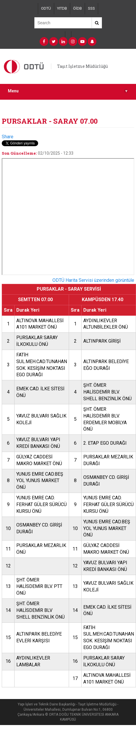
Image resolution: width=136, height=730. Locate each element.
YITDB (62, 8)
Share (7, 136)
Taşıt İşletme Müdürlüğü (82, 66)
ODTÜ (46, 8)
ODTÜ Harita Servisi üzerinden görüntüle (93, 280)
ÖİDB (77, 8)
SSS (91, 8)
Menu (68, 91)
